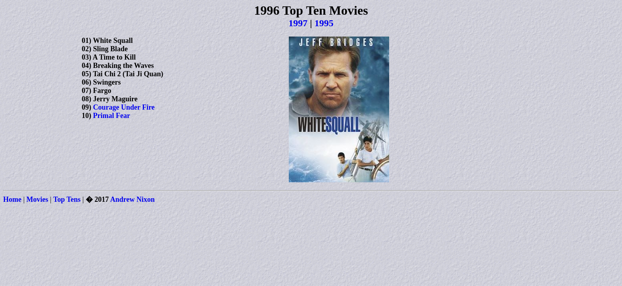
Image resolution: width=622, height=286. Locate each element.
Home (12, 199)
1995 (324, 23)
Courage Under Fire (124, 107)
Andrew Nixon (132, 199)
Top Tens (67, 199)
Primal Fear (111, 116)
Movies (37, 199)
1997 (297, 23)
